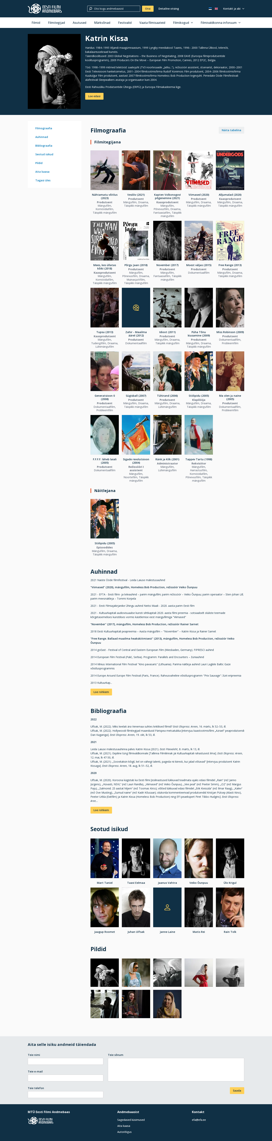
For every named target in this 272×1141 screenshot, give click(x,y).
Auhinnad (41, 137)
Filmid (36, 23)
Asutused (79, 23)
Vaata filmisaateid (152, 23)
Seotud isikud (44, 154)
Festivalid (125, 23)
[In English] (216, 9)
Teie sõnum (115, 1055)
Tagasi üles (42, 180)
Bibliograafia (43, 145)
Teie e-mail (35, 1071)
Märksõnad (102, 23)
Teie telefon (36, 1088)
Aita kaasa (42, 171)
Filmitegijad (56, 23)
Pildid (38, 163)
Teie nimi (34, 1055)
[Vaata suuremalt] (54, 71)
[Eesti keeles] (210, 9)
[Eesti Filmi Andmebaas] (45, 8)
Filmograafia (43, 128)
